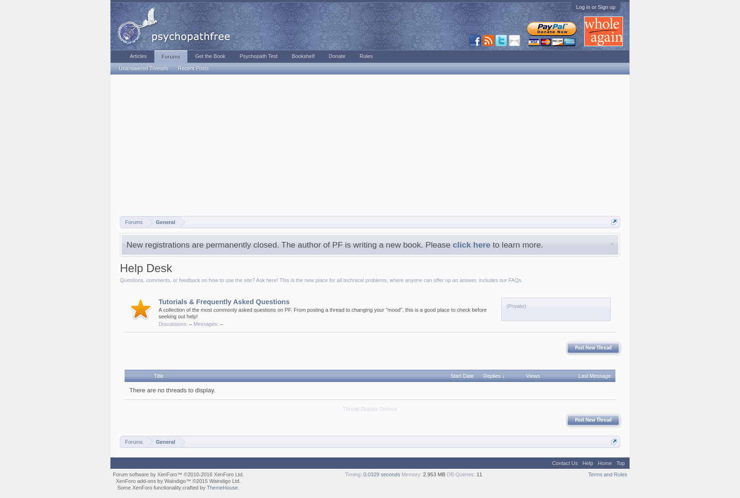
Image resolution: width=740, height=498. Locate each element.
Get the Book (210, 56)
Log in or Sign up (595, 7)
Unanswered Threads (143, 68)
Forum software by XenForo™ (178, 474)
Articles (138, 56)
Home (605, 463)
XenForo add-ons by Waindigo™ (153, 481)
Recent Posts (193, 68)
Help (587, 463)
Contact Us (565, 463)
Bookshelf (303, 56)
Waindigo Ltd (224, 481)
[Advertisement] (370, 145)
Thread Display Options (370, 409)
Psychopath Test (259, 56)
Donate (336, 56)
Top (620, 463)
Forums (170, 56)
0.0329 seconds (381, 474)
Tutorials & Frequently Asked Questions (224, 302)
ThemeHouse (222, 487)
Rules (366, 56)
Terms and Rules (607, 474)
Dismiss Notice (612, 244)
